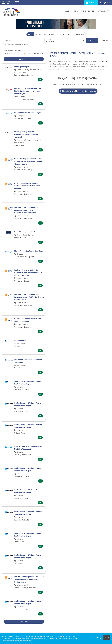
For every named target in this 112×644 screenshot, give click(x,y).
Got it (107, 638)
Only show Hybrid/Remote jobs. (17, 44)
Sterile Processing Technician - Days (28, 251)
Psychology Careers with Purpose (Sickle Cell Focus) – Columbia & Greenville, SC (27, 91)
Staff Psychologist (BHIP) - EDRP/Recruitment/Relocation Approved (26, 134)
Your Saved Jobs (78, 34)
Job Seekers (91, 2)
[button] (103, 40)
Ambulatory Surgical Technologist (27, 113)
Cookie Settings (96, 638)
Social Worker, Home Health (25, 232)
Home (66, 11)
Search (30, 34)
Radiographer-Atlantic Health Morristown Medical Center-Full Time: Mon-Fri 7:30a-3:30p (29, 272)
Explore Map (49, 34)
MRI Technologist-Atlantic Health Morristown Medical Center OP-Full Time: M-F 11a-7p (28, 161)
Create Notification (37, 54)
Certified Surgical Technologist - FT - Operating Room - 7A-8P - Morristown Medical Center (29, 297)
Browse (38, 34)
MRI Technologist (21, 340)
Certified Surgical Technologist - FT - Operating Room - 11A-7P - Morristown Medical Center (28, 210)
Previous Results (24, 59)
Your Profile (88, 11)
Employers (105, 2)
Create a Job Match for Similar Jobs (78, 91)
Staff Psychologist (21, 66)
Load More (24, 622)
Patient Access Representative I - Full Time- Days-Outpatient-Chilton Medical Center (29, 579)
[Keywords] (23, 40)
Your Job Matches (63, 34)
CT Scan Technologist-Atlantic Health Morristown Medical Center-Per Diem (28, 185)
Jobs (75, 11)
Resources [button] (103, 11)
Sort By (6, 54)
